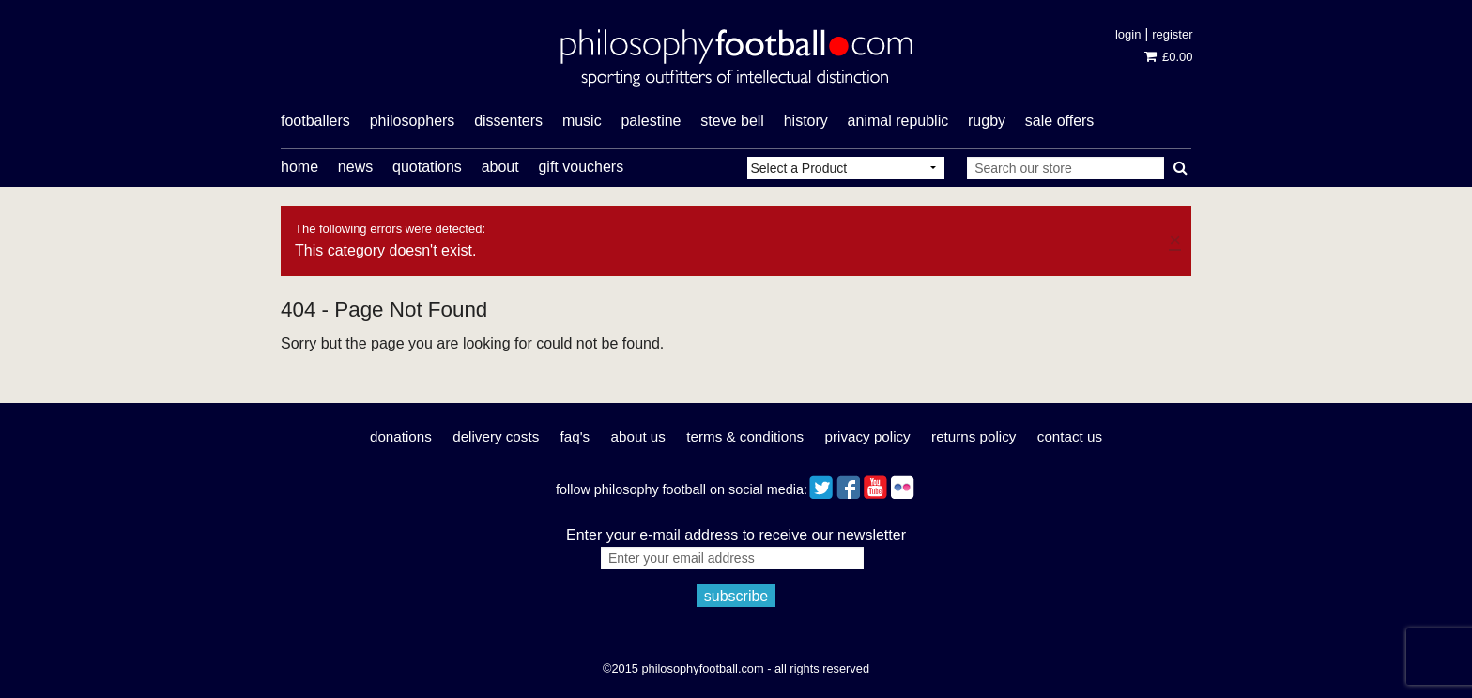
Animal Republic (898, 121)
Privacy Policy (868, 436)
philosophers (412, 121)
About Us (638, 436)
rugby (986, 121)
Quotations (427, 167)
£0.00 (1168, 57)
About (500, 167)
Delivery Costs (495, 436)
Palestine (651, 121)
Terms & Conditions (745, 436)
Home (299, 167)
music (582, 121)
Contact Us (1069, 436)
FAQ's (575, 436)
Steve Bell (732, 121)
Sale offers (1060, 121)
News (355, 167)
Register (1172, 34)
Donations (401, 436)
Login (1128, 34)
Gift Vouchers (580, 167)
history (806, 121)
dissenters (508, 121)
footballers (315, 121)
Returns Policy (973, 436)
